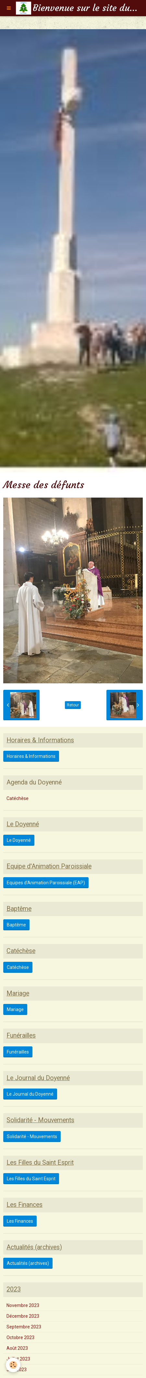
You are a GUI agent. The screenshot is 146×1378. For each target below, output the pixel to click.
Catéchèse (17, 798)
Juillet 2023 (18, 1358)
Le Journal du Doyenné (30, 1094)
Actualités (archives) (28, 1263)
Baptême (16, 924)
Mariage (15, 1009)
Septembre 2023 (23, 1326)
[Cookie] (13, 1365)
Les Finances (20, 1221)
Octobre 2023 (20, 1337)
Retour (73, 705)
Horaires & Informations (31, 756)
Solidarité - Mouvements (32, 1136)
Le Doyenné (19, 840)
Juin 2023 (16, 1369)
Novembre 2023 (22, 1305)
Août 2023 (17, 1348)
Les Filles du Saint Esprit (31, 1178)
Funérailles (18, 1051)
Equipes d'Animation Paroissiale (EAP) (46, 882)
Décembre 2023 (22, 1316)
